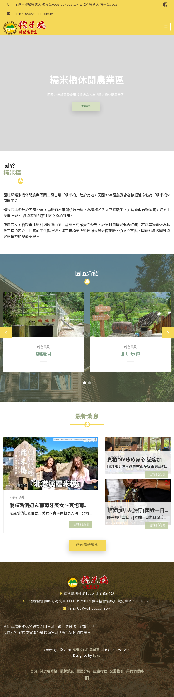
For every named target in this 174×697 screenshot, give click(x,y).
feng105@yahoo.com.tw (28, 13)
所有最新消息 (87, 545)
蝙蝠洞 (43, 353)
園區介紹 (84, 671)
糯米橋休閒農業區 (86, 650)
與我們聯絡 (135, 671)
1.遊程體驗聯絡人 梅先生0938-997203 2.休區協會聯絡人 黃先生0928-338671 (61, 4)
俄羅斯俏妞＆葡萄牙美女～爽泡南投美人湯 (56, 505)
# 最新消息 (17, 497)
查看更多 (83, 106)
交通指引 (117, 671)
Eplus (97, 655)
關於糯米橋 (49, 671)
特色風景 (43, 347)
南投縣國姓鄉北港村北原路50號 (87, 593)
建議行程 (100, 671)
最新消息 (67, 671)
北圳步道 (130, 353)
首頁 (33, 671)
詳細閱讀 (81, 524)
